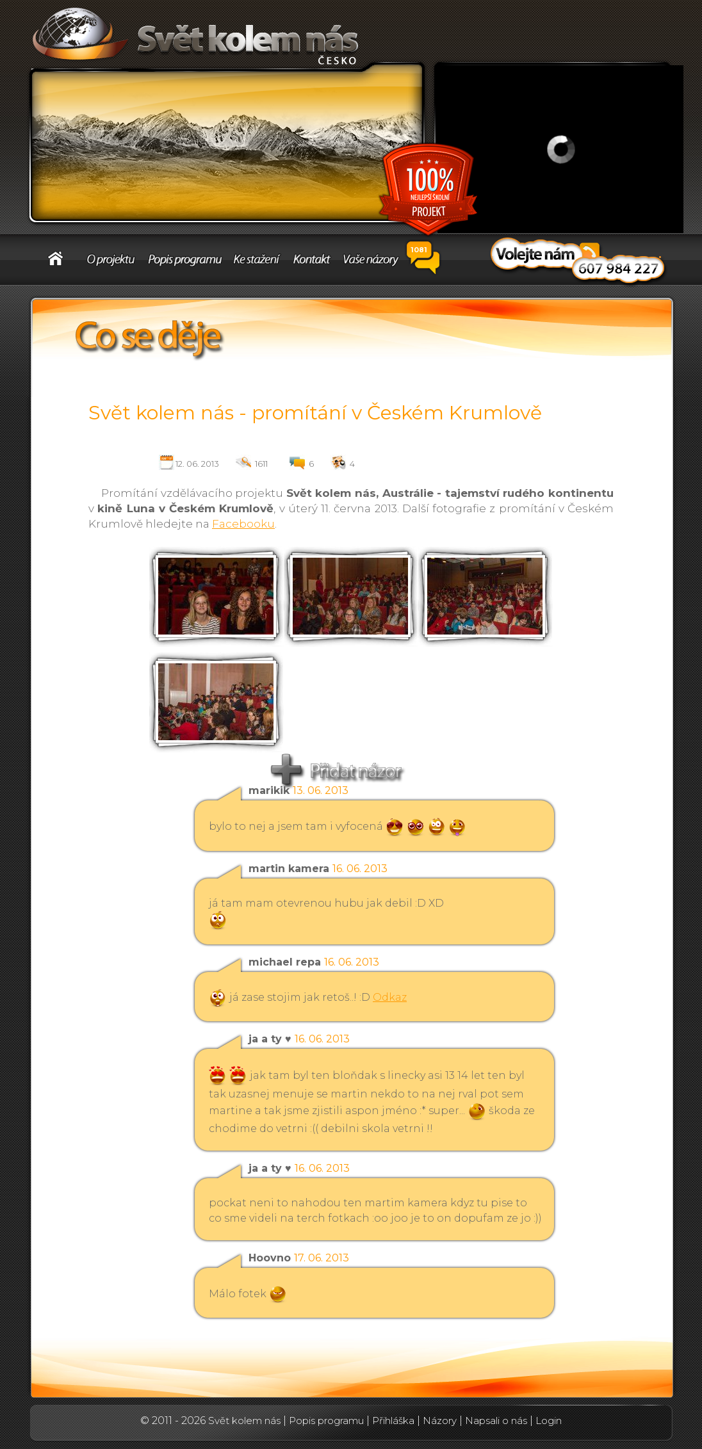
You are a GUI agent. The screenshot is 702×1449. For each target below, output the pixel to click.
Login (548, 1420)
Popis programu (326, 1420)
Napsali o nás (496, 1420)
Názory (440, 1420)
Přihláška (393, 1420)
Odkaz (390, 997)
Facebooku (243, 523)
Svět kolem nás (244, 1420)
